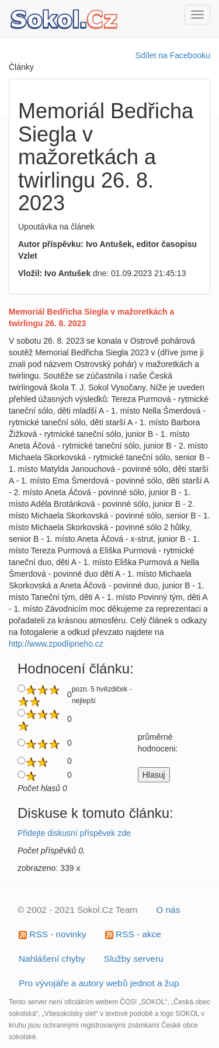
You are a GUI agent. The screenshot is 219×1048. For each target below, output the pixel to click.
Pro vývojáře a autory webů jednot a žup (99, 983)
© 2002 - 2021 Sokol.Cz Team (77, 910)
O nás (168, 910)
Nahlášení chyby (52, 959)
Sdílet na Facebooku (172, 55)
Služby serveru (134, 959)
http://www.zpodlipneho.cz (56, 643)
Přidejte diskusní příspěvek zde (74, 833)
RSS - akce (133, 934)
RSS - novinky (52, 934)
